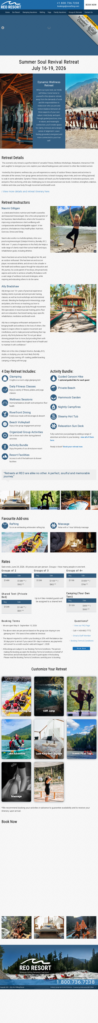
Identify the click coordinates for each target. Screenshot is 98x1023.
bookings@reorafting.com (68, 6)
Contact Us (89, 12)
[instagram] (21, 982)
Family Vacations (60, 12)
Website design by (61, 987)
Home (7, 12)
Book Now (81, 648)
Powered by (83, 987)
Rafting (42, 12)
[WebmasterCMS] (95, 987)
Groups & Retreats (75, 12)
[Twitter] (12, 982)
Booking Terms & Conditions (82, 641)
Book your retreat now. (73, 447)
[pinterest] (25, 982)
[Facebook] (16, 982)
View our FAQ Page (82, 625)
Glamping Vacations (30, 12)
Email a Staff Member (82, 636)
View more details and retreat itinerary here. (26, 191)
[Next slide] (95, 500)
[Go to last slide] (2, 27)
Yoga (49, 12)
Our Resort (16, 12)
